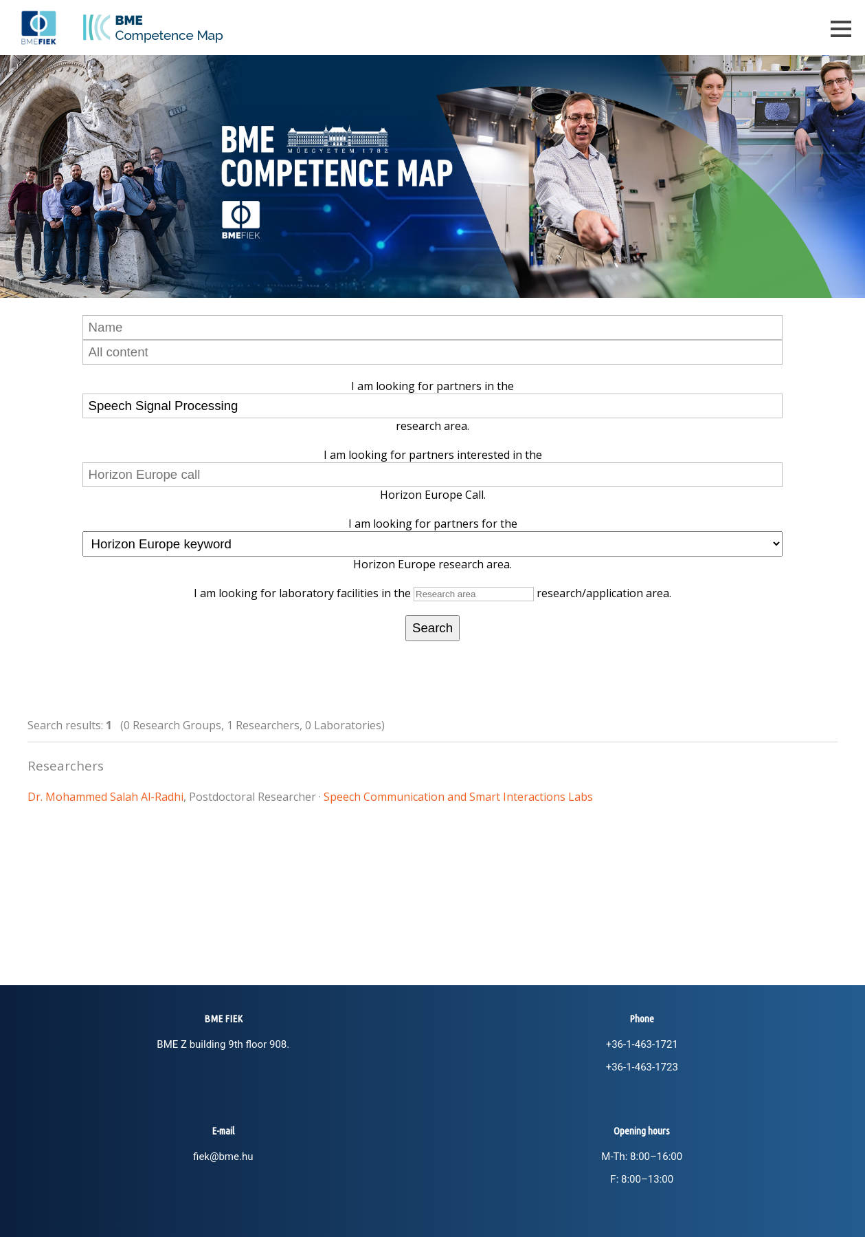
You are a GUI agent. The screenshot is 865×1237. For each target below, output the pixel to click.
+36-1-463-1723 (642, 1067)
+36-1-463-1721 (642, 1044)
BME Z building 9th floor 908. (223, 1044)
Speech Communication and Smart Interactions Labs (458, 796)
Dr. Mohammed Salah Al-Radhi (105, 796)
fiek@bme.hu (223, 1156)
